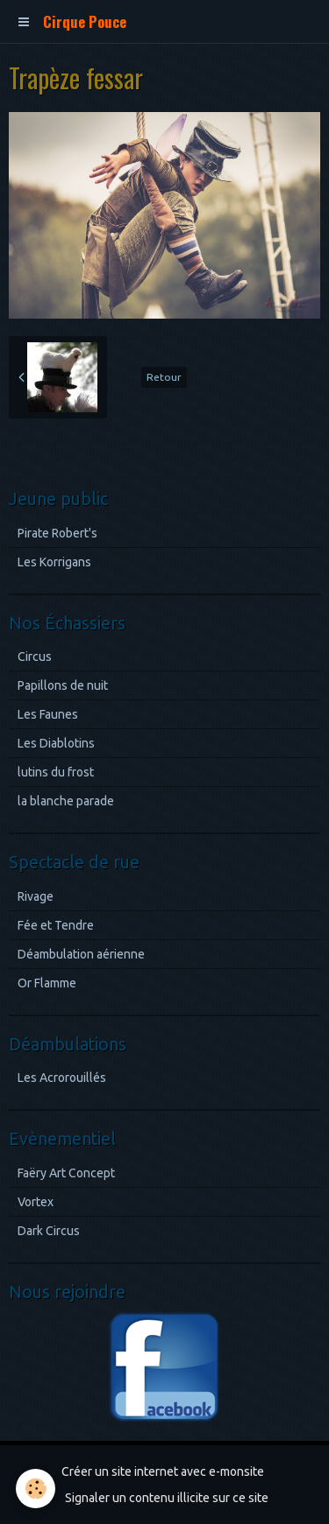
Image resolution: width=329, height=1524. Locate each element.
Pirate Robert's (57, 533)
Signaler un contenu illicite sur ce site (166, 1498)
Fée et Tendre (56, 925)
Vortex (36, 1202)
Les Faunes (48, 714)
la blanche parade (66, 801)
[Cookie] (35, 1488)
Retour (164, 377)
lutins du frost (56, 772)
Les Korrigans (54, 562)
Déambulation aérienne (81, 954)
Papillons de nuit (63, 685)
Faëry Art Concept (66, 1173)
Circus (35, 657)
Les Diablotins (56, 743)
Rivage (36, 896)
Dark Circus (49, 1231)
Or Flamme (47, 983)
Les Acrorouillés (62, 1078)
